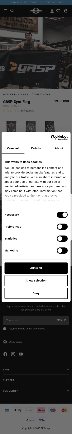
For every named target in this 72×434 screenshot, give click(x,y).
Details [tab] (36, 148)
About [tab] (59, 148)
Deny (36, 293)
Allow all (36, 268)
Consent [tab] (13, 148)
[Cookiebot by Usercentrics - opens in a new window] (51, 137)
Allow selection (36, 280)
